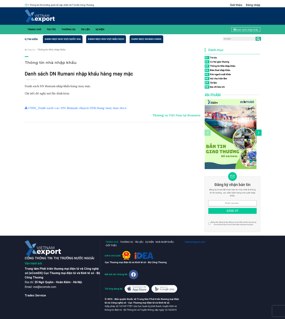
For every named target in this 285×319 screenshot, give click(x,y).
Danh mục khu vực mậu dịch (106, 39)
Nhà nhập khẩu (165, 242)
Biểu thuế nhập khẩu (217, 70)
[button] (258, 133)
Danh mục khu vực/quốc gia (63, 39)
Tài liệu (85, 29)
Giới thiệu (236, 5)
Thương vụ (68, 29)
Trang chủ (34, 29)
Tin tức (51, 29)
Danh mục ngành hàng (146, 39)
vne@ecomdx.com (44, 287)
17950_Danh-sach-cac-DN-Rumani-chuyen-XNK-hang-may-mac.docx (76, 108)
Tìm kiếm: (31, 39)
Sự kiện (99, 29)
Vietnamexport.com (195, 242)
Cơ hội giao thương (217, 62)
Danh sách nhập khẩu (245, 29)
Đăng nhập (253, 5)
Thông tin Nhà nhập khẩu (220, 66)
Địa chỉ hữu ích (215, 87)
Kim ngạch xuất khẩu (218, 74)
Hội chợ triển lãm (216, 78)
